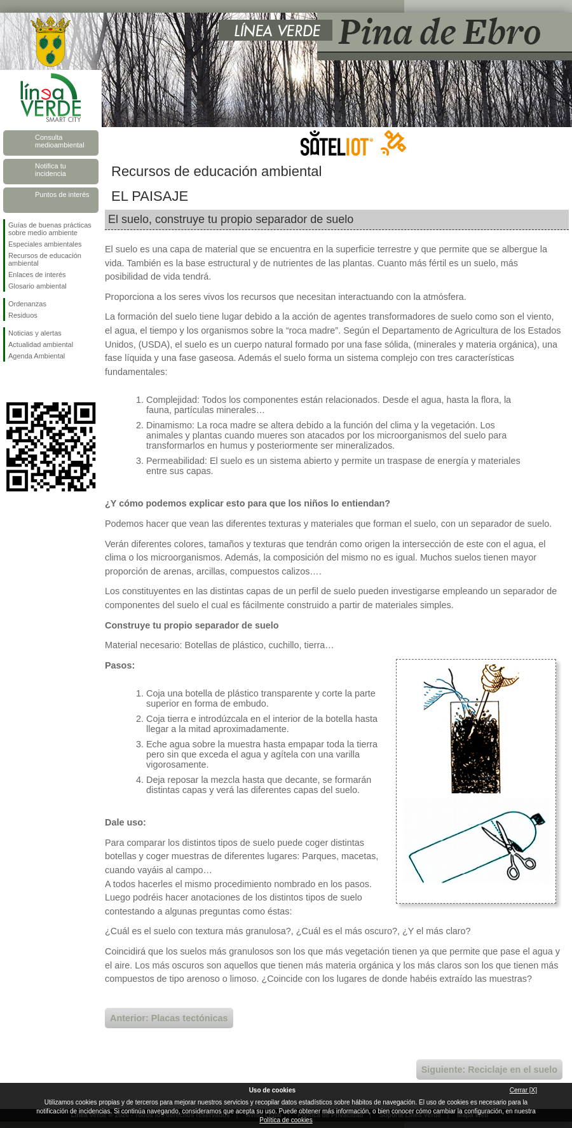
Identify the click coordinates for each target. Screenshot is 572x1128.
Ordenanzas (27, 304)
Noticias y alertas (35, 333)
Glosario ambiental (37, 286)
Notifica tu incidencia (50, 169)
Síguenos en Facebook (10, 382)
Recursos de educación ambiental (44, 259)
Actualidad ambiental (40, 344)
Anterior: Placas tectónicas (169, 1018)
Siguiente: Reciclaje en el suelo (489, 1069)
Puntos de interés (62, 194)
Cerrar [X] (523, 1090)
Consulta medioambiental (60, 141)
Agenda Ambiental (36, 356)
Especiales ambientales (45, 244)
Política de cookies (285, 1120)
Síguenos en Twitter (31, 382)
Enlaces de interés (37, 274)
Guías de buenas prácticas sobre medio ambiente (50, 228)
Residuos (22, 315)
